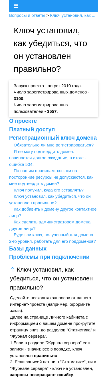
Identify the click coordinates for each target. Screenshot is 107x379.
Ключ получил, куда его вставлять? (49, 190)
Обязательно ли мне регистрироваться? (54, 144)
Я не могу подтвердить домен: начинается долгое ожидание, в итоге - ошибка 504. (47, 158)
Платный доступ (32, 129)
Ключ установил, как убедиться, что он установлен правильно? (51, 278)
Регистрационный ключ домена (53, 138)
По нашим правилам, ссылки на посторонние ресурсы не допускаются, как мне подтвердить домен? (51, 177)
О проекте (23, 121)
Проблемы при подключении (49, 257)
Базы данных (28, 248)
